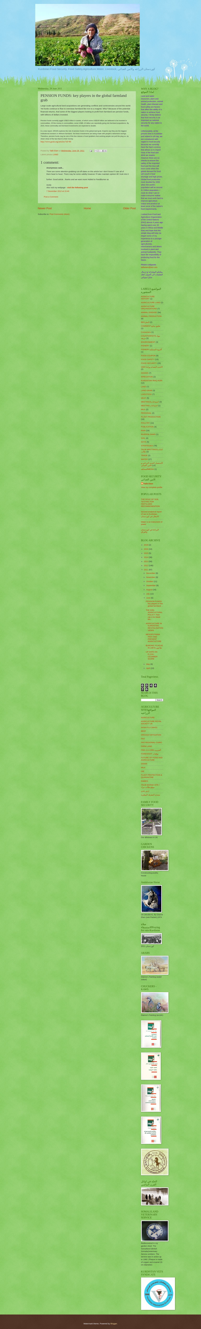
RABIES (144, 781)
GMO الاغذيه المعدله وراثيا (152, 367)
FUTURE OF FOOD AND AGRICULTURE (152, 759)
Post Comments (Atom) (60, 214)
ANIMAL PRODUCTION (151, 316)
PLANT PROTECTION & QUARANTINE (151, 776)
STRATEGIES (147, 446)
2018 (146, 545)
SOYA (143, 442)
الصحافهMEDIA (147, 469)
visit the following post (77, 188)
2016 (146, 549)
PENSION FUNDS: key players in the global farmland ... (154, 603)
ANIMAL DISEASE (149, 312)
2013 (146, 561)
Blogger (113, 1324)
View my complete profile (151, 487)
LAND (55, 154)
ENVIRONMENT (148, 342)
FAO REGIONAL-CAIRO (151, 742)
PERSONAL (146, 413)
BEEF (143, 731)
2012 (146, 565)
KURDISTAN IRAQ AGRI (151, 381)
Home (87, 208)
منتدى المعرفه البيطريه (150, 795)
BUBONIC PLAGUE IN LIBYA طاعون (154, 646)
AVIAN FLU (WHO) (149, 727)
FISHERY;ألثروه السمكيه (151, 349)
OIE (142, 771)
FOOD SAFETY (148, 359)
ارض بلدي (145, 791)
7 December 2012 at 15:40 (57, 191)
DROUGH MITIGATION (151, 735)
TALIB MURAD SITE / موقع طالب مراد (150, 786)
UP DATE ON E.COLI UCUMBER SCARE (151, 655)
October (150, 581)
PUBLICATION (147, 427)
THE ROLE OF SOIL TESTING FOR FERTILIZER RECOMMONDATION (150, 502)
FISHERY (145, 346)
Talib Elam (148, 484)
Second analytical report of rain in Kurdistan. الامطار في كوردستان (151, 514)
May (148, 664)
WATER (144, 459)
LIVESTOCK (146, 394)
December (151, 573)
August (149, 590)
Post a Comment (51, 197)
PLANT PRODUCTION (151, 417)
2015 (146, 553)
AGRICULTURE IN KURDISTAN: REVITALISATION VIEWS (154, 626)
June (148, 598)
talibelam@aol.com (149, 267)
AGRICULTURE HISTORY (148, 297)
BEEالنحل (145, 322)
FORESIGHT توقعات (150, 754)
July (148, 594)
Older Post (129, 208)
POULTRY (145, 423)
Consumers (146, 332)
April (148, 668)
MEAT (143, 398)
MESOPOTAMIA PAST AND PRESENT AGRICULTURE (153, 637)
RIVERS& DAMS (148, 434)
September (151, 585)
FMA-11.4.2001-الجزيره (151, 750)
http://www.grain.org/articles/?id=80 (56, 142)
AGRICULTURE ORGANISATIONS (149, 307)
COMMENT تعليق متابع (150, 326)
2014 (146, 557)
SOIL (143, 438)
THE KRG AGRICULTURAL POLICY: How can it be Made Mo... (154, 614)
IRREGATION (147, 377)
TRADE (144, 455)
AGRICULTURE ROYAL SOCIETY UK (151, 722)
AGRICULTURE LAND (150, 302)
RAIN (143, 431)
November (151, 577)
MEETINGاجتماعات (149, 406)
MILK (143, 409)
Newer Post (45, 208)
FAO (143, 739)
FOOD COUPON (148, 356)
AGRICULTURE (148, 718)
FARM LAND (146, 746)
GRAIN (144, 764)
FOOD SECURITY (149, 363)
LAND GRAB (146, 390)
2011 (146, 570)
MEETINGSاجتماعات (150, 402)
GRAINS (144, 373)
